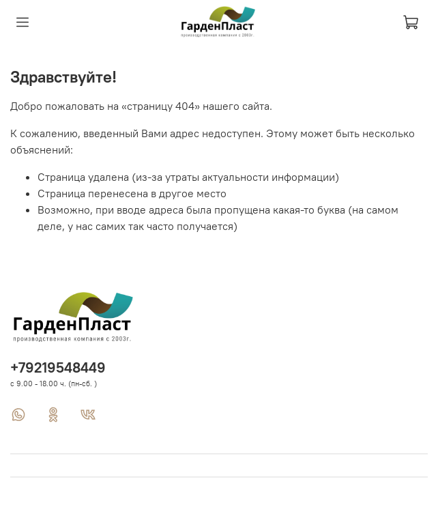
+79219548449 (58, 367)
